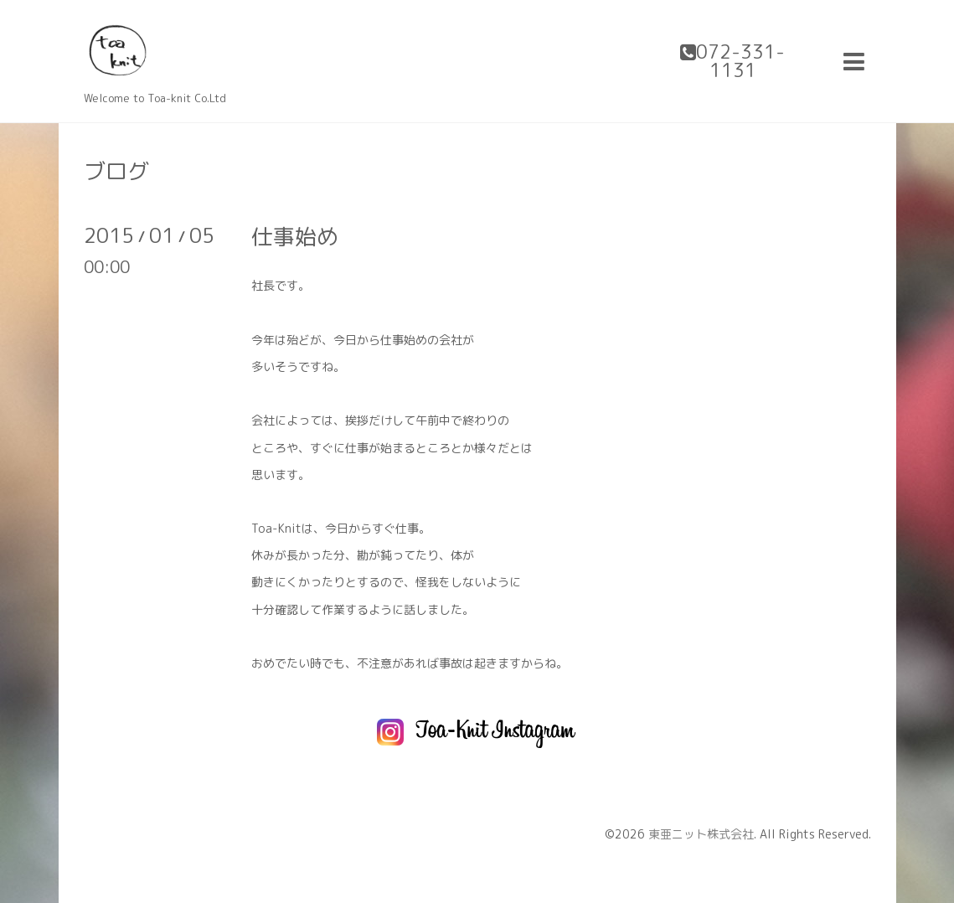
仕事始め (294, 236)
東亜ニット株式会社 (701, 834)
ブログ (116, 171)
